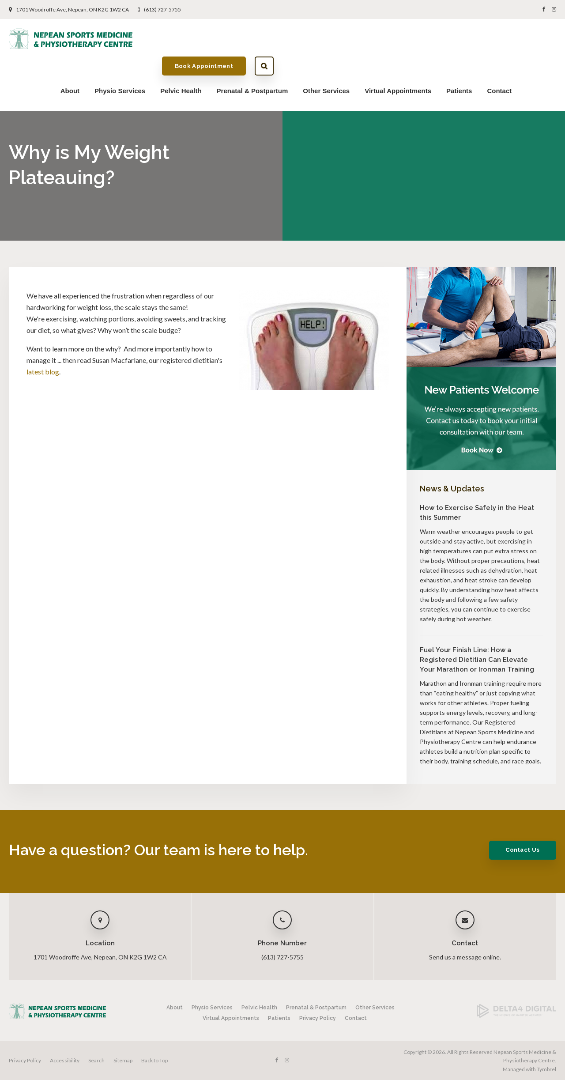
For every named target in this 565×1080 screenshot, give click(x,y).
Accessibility (64, 1060)
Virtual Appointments (398, 64)
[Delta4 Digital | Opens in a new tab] (516, 1015)
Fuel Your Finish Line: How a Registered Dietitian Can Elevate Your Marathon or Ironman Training (477, 659)
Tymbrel (546, 1069)
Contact (499, 64)
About (69, 64)
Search (546, 39)
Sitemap (122, 1060)
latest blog (42, 371)
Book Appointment (486, 38)
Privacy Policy (317, 1018)
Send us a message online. (465, 957)
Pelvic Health (180, 64)
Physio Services (119, 64)
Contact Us (519, 849)
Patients (459, 64)
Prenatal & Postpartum (252, 64)
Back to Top (154, 1060)
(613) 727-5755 (162, 9)
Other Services (326, 64)
